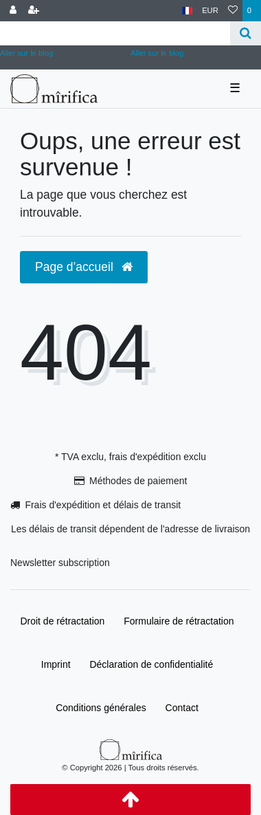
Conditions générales (101, 707)
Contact (182, 707)
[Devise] (210, 10)
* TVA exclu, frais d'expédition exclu (130, 456)
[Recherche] (245, 33)
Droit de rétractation (62, 621)
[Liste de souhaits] (232, 10)
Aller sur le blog (156, 53)
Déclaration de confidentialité (151, 664)
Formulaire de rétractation (179, 621)
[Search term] (115, 33)
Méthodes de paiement (138, 480)
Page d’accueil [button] (84, 267)
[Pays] (187, 10)
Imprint (56, 664)
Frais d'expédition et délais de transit (103, 504)
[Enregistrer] (33, 10)
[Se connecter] (13, 10)
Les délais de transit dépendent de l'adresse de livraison (130, 528)
